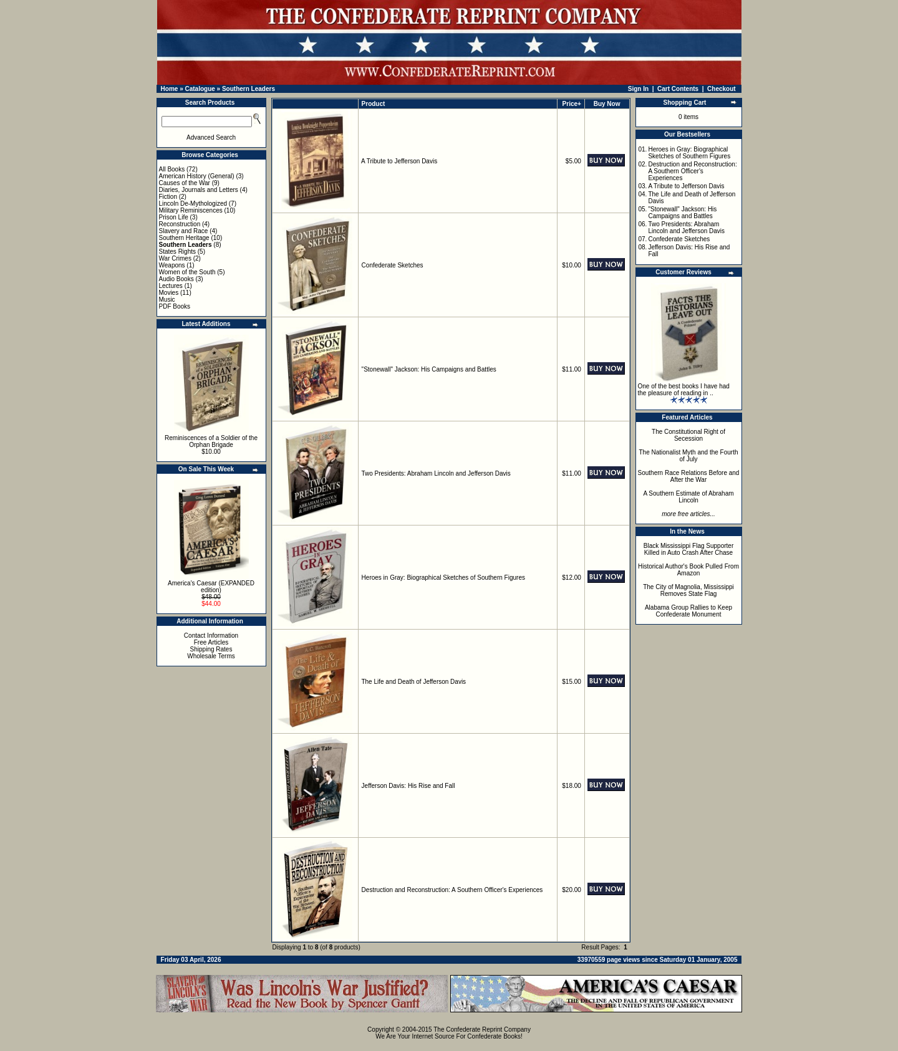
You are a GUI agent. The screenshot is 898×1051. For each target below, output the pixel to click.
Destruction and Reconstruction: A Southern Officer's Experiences (452, 889)
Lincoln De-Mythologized (193, 203)
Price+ (571, 103)
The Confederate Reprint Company (482, 1029)
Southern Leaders (248, 88)
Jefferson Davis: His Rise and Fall (408, 785)
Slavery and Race (183, 231)
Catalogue (200, 88)
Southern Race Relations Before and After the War (689, 476)
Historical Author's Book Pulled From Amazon (688, 570)
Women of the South (187, 272)
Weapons (172, 265)
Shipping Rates (211, 649)
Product (373, 103)
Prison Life (173, 217)
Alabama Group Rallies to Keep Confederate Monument (688, 611)
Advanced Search (211, 137)
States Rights (177, 251)
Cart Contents (677, 88)
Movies (169, 292)
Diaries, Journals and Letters (198, 189)
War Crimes (175, 258)
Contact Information (211, 635)
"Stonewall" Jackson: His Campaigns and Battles (429, 369)
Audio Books (176, 279)
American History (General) (196, 176)
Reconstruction (180, 224)
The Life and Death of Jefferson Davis (413, 681)
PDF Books (175, 306)
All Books (172, 169)
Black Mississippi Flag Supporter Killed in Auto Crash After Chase (689, 549)
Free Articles (211, 642)
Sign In (638, 88)
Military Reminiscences (191, 210)
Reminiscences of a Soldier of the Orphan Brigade (211, 441)
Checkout (721, 88)
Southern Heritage (184, 237)
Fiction (168, 196)
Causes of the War (184, 183)
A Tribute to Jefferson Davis (399, 161)
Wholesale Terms (211, 656)
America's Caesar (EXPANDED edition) (211, 586)
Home (169, 88)
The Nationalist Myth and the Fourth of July (688, 456)
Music (167, 299)
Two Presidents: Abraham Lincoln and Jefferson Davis (435, 473)
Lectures (171, 285)
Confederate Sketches (392, 265)
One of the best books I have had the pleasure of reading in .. (684, 389)
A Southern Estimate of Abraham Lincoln (688, 497)
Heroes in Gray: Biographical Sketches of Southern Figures (443, 577)
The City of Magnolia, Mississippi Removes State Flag (688, 590)
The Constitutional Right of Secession (688, 435)
